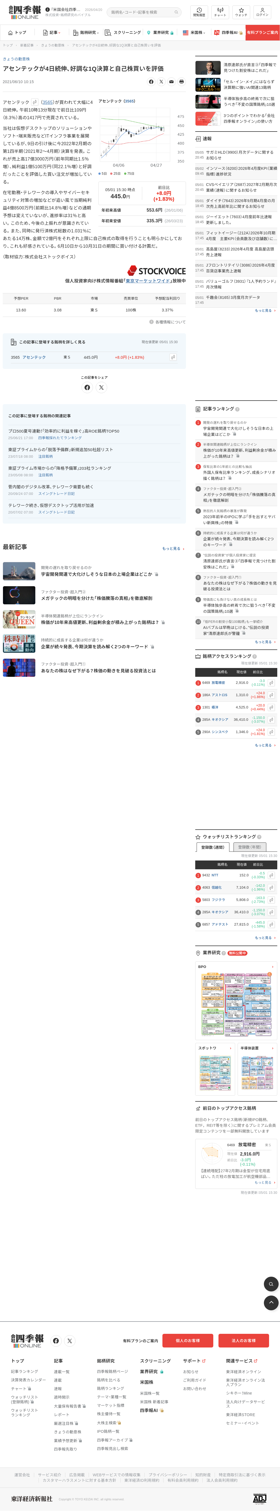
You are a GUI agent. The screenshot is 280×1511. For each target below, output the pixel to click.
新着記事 (27, 45)
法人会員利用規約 (222, 1480)
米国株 (194, 32)
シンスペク (220, 732)
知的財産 (203, 1475)
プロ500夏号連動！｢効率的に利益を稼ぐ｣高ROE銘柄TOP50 (63, 431)
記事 (51, 33)
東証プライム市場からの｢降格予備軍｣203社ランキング (59, 468)
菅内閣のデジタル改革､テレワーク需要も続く (51, 487)
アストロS (220, 695)
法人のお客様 (244, 1340)
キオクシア (220, 720)
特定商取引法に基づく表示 (242, 1475)
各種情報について (170, 322)
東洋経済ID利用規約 (142, 1480)
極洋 (215, 707)
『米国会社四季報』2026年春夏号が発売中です (67, 9)
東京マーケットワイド (148, 281)
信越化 (217, 887)
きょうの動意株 (53, 45)
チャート (220, 12)
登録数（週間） (213, 847)
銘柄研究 (86, 33)
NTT (215, 875)
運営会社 (22, 1475)
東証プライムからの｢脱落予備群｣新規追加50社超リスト (60, 449)
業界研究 (159, 33)
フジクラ (218, 900)
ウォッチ (241, 12)
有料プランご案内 (262, 32)
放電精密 (218, 683)
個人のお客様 (190, 1340)
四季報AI (228, 33)
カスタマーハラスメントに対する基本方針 (79, 1480)
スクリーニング (123, 32)
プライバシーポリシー (168, 1475)
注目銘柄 (45, 456)
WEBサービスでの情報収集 (116, 1475)
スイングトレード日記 (56, 494)
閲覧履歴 (199, 12)
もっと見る (171, 549)
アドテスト (220, 924)
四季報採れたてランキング (60, 438)
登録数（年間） (250, 847)
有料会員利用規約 (183, 1480)
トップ (17, 32)
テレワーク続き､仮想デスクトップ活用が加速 (51, 505)
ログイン (262, 12)
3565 (129, 101)
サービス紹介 (49, 1475)
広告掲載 (76, 1475)
